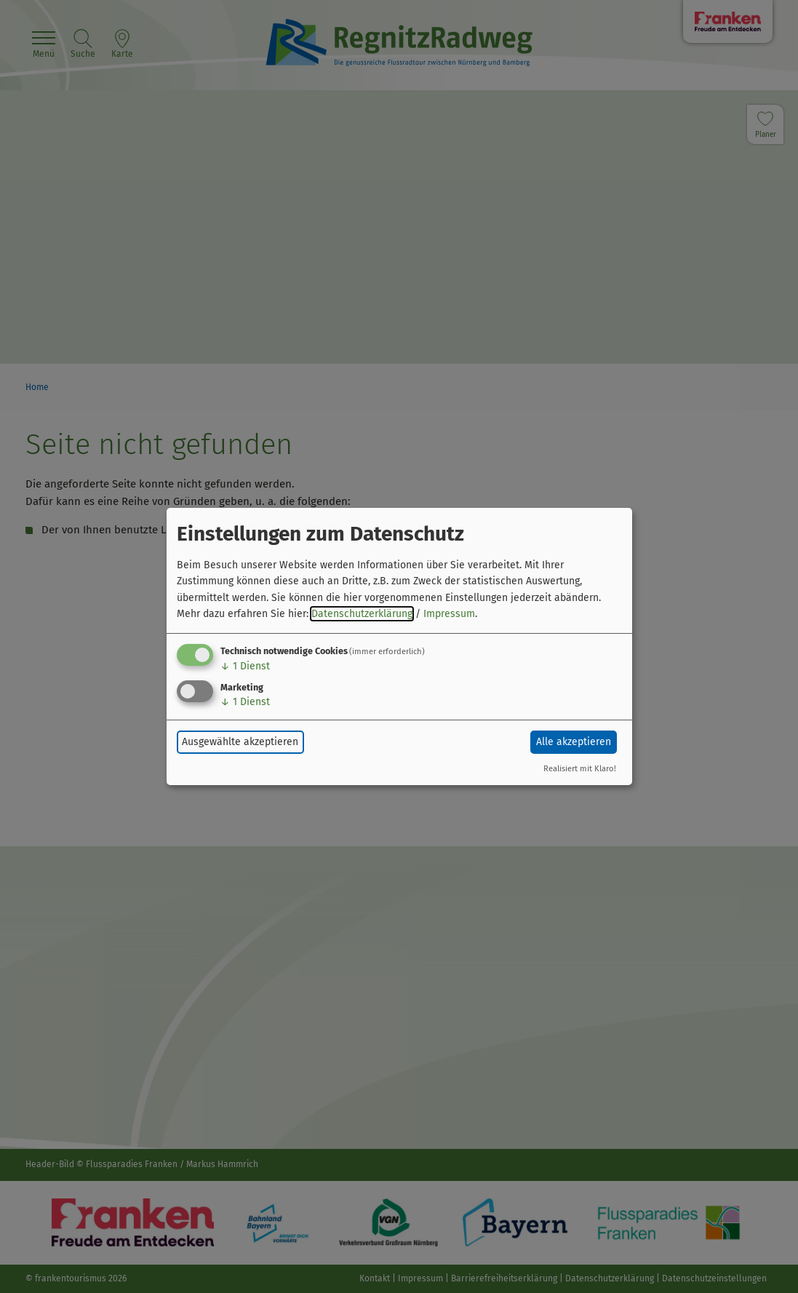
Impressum (449, 614)
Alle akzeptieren (573, 742)
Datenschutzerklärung (361, 614)
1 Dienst (245, 666)
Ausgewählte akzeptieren (240, 742)
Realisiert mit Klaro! (579, 768)
